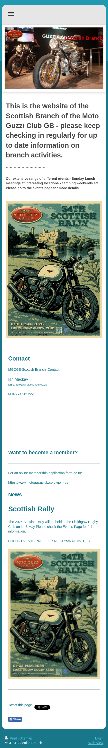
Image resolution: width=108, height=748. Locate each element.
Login (99, 738)
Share (15, 719)
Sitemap (26, 738)
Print (11, 738)
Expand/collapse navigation (54, 14)
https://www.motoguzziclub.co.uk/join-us (38, 482)
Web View (96, 743)
